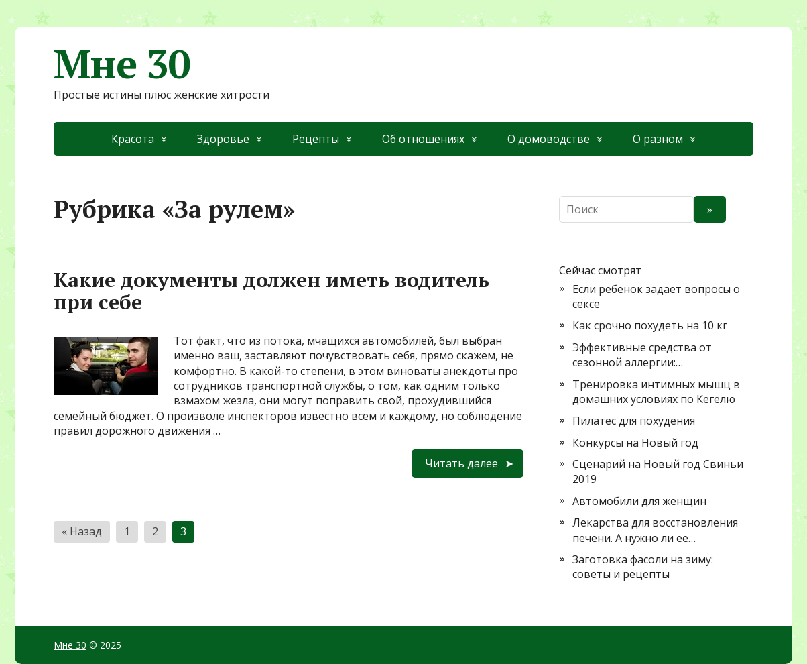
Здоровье (223, 138)
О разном (658, 138)
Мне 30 (122, 63)
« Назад (82, 531)
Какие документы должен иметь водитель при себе (271, 290)
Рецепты (315, 138)
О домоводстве (548, 138)
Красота (132, 138)
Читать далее (461, 463)
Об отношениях (423, 138)
